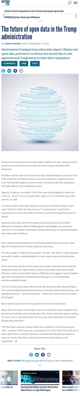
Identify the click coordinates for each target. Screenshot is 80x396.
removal (50, 310)
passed (4, 293)
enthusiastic (71, 229)
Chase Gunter (13, 43)
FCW (25, 43)
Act (8, 273)
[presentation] (4, 381)
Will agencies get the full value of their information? (47, 360)
